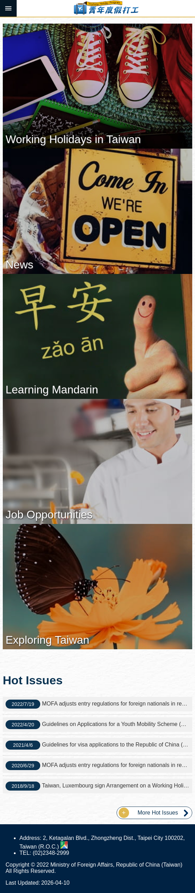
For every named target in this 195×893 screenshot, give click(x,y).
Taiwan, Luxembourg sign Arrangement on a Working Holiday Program (99, 786)
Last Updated (22, 883)
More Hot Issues (158, 813)
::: (2, 20)
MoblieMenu (8, 8)
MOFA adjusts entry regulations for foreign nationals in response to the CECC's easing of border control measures (99, 704)
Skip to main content (3, 3)
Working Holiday (106, 8)
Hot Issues (32, 680)
